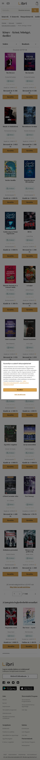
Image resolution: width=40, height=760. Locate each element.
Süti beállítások (20, 394)
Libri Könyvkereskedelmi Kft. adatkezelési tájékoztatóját (16, 383)
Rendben (20, 390)
